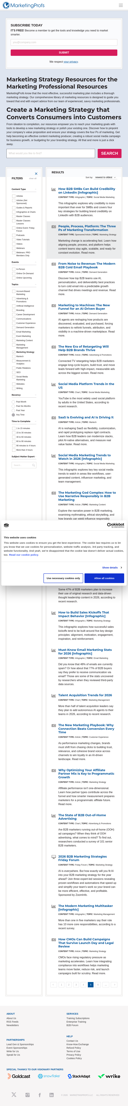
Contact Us (72, 1041)
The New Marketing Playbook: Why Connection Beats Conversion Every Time (86, 728)
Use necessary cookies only (63, 578)
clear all (32, 178)
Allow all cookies (104, 578)
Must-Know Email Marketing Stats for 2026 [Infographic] (85, 651)
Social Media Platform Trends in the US (86, 385)
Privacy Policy (73, 1054)
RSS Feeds (12, 1021)
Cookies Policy (74, 1058)
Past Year (20, 410)
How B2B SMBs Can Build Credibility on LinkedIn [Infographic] (86, 190)
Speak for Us (13, 1054)
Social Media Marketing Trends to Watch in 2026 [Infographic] (84, 457)
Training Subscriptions (78, 1018)
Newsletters (12, 1025)
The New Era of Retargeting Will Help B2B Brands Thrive (83, 348)
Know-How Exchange (77, 1044)
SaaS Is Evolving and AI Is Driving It (86, 417)
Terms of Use (73, 1051)
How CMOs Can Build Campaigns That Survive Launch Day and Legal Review (86, 943)
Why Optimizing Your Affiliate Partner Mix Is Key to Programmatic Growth (86, 773)
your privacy (71, 61)
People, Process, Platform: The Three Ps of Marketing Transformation (87, 228)
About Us (11, 1018)
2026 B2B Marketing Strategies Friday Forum (82, 858)
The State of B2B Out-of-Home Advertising (82, 817)
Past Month (21, 402)
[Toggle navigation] (120, 5)
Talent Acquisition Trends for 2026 (85, 695)
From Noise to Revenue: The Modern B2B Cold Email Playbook (86, 265)
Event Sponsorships (16, 1048)
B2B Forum (72, 1025)
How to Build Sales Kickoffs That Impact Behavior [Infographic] (83, 614)
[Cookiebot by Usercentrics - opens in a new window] (109, 525)
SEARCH (109, 153)
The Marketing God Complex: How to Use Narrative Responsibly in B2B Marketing (87, 496)
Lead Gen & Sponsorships (20, 1044)
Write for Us (12, 1051)
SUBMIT (64, 52)
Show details (110, 567)
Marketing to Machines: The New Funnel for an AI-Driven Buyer (84, 307)
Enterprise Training (76, 1021)
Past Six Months (23, 406)
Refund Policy (73, 1048)
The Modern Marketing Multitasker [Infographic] (85, 907)
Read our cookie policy (23, 554)
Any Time (20, 415)
